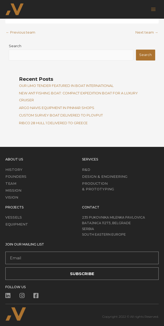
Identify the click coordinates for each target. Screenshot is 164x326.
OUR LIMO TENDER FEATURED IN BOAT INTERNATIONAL (66, 86)
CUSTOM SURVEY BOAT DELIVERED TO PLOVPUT (61, 115)
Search (15, 46)
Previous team (20, 32)
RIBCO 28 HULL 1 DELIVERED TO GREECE (53, 123)
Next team (146, 32)
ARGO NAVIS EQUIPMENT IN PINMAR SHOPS (56, 108)
